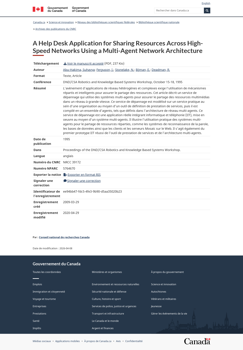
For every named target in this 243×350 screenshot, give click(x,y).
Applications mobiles (67, 341)
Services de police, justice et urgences (114, 306)
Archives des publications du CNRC (55, 29)
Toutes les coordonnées (47, 272)
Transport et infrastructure (108, 313)
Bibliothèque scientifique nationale (158, 22)
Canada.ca (39, 22)
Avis (118, 341)
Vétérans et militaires (163, 299)
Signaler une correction (82, 181)
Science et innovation (61, 22)
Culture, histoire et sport (106, 299)
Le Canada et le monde (105, 321)
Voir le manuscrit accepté (84, 63)
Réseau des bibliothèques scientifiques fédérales (106, 22)
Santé (36, 321)
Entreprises (39, 306)
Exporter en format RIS (82, 175)
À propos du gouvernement (167, 272)
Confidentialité (134, 341)
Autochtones (158, 291)
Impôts (37, 328)
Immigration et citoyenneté (49, 291)
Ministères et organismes (107, 272)
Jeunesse (156, 306)
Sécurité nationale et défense (109, 291)
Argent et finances (103, 328)
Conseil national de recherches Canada (64, 237)
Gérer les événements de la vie (169, 313)
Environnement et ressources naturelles (115, 284)
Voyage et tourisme (44, 299)
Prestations (39, 313)
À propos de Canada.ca (97, 341)
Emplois (37, 284)
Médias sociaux (42, 341)
